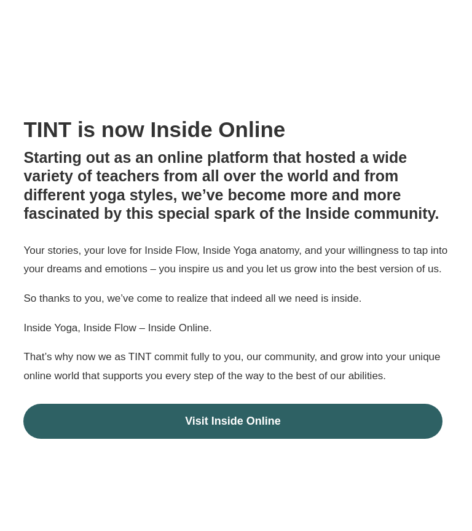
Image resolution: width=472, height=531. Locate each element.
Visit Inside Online (233, 421)
